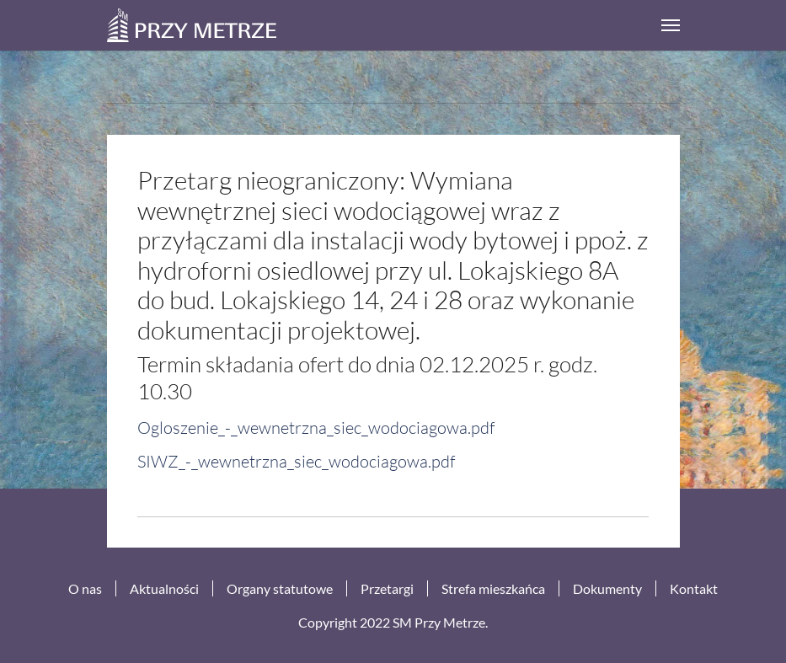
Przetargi (387, 588)
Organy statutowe (280, 588)
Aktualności (164, 588)
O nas (85, 588)
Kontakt (694, 588)
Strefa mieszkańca (493, 588)
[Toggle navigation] (670, 25)
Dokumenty (607, 588)
